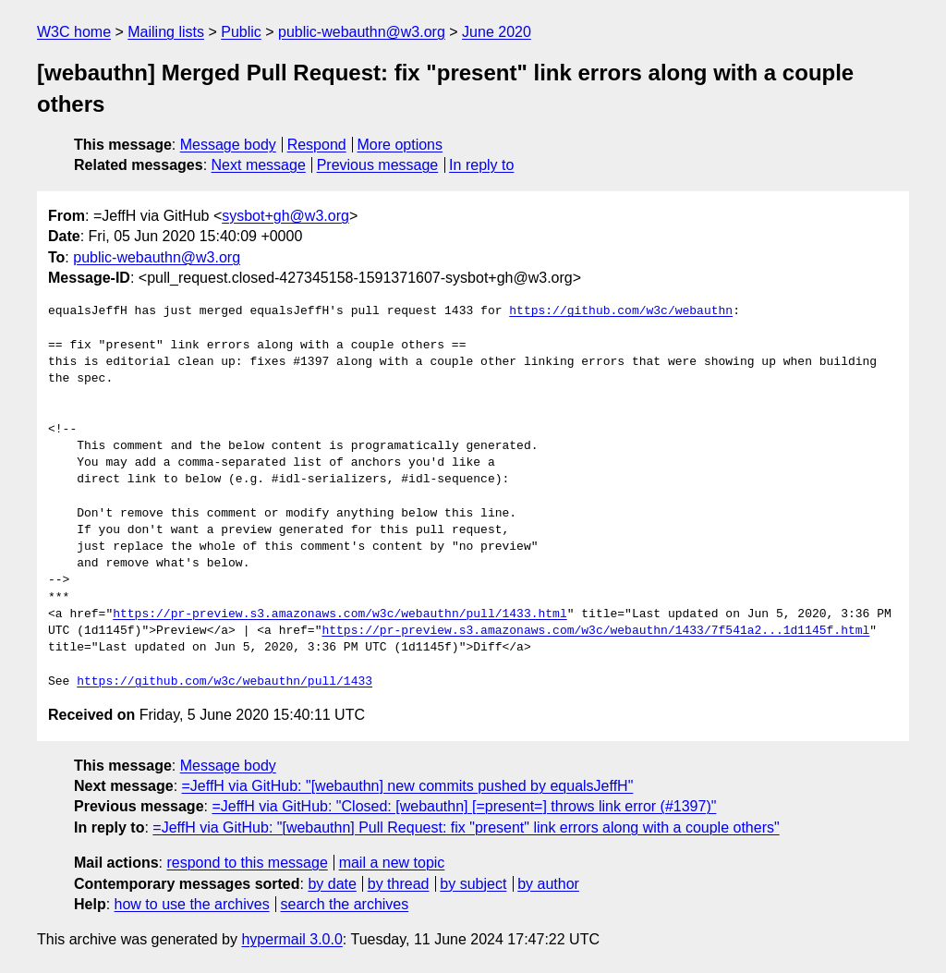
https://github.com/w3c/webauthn (621, 311)
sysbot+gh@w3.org (285, 216)
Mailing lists (165, 32)
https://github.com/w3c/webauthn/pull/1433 (224, 682)
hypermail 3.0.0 (291, 939)
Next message (259, 165)
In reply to (481, 165)
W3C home (74, 32)
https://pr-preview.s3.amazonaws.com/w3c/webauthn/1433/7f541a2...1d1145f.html (595, 631)
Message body (228, 144)
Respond (316, 144)
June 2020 (496, 32)
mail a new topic (392, 862)
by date (332, 884)
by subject (473, 884)
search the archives (345, 904)
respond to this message (246, 862)
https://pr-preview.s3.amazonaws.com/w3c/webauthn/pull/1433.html (339, 614)
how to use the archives (192, 904)
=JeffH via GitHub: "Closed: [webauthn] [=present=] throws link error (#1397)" (464, 806)
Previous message (378, 165)
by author (548, 884)
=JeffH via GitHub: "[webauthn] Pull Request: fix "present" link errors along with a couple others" (465, 827)
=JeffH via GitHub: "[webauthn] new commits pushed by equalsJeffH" (408, 786)
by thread (399, 884)
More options (400, 144)
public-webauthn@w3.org (361, 32)
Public (241, 32)
